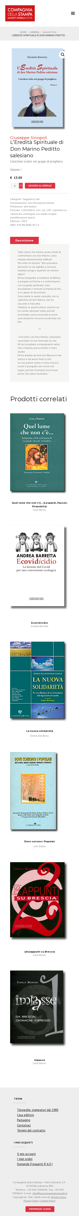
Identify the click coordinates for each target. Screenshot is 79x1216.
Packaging (23, 1120)
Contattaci (24, 1125)
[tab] (24, 240)
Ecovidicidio (39, 622)
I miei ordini (24, 1159)
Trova (18, 1098)
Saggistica (49, 32)
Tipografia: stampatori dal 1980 (37, 1110)
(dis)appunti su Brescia (39, 951)
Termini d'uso (58, 1197)
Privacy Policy (31, 1200)
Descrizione (24, 240)
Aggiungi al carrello (40, 185)
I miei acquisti (23, 1142)
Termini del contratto (31, 1130)
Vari (38, 199)
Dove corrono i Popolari (39, 841)
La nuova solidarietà (39, 730)
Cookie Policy (48, 1200)
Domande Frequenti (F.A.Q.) (35, 1164)
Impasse (39, 1060)
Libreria (34, 32)
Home (23, 32)
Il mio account (26, 1154)
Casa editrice (25, 1115)
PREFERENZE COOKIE (40, 1209)
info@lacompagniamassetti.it (49, 1193)
